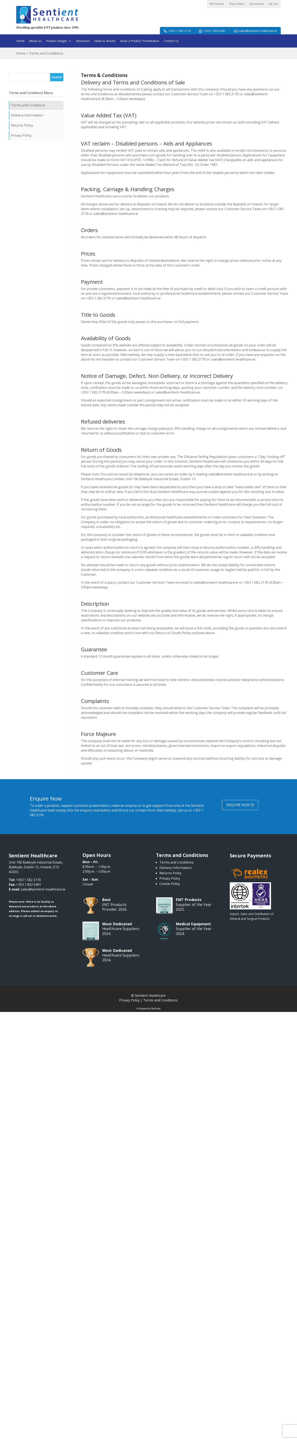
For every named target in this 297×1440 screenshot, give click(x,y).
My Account (257, 4)
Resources (83, 41)
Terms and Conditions (28, 105)
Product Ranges (56, 41)
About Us (35, 41)
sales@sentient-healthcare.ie (258, 31)
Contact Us (171, 41)
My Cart (273, 4)
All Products (216, 4)
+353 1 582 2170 (179, 31)
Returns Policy (22, 125)
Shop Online (236, 4)
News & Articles (105, 41)
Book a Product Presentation (139, 41)
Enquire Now (238, 805)
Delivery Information (27, 115)
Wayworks (145, 1008)
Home (20, 41)
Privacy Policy (21, 135)
